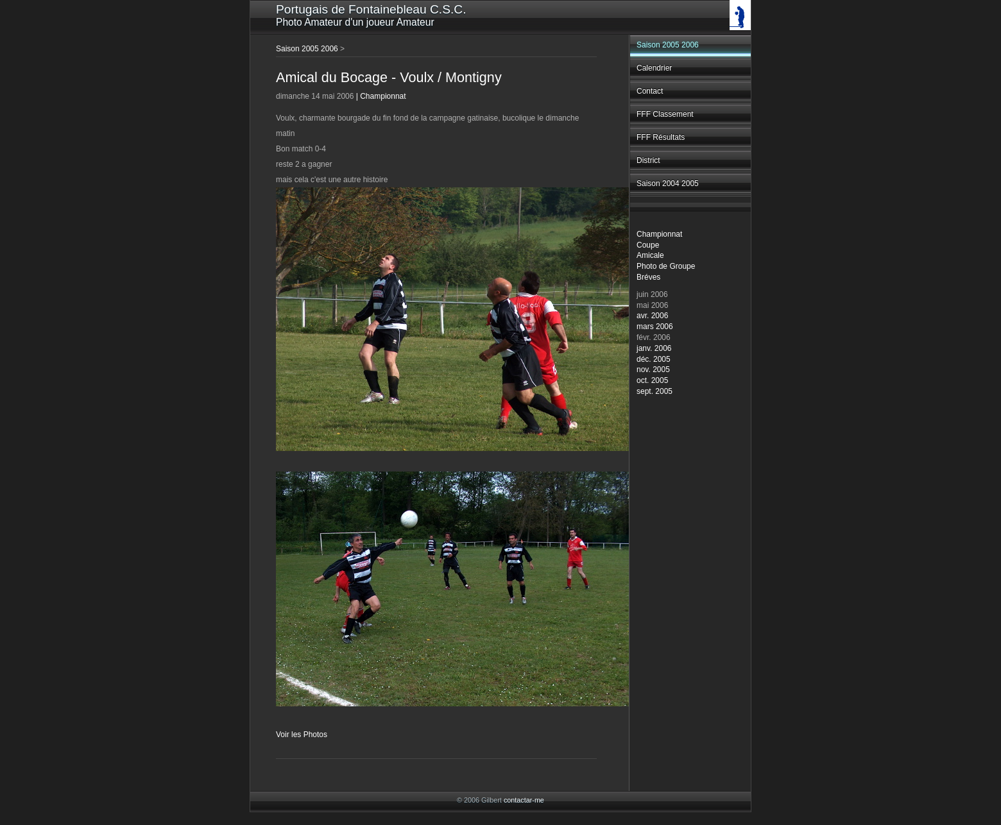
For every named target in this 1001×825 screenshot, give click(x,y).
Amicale (650, 255)
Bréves (648, 277)
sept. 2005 (654, 391)
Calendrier (654, 68)
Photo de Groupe (666, 266)
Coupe (648, 245)
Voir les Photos (301, 734)
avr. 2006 (652, 315)
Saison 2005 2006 (668, 44)
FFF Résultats (661, 137)
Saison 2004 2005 (668, 183)
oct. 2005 (652, 380)
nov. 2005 (653, 369)
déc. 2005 (654, 359)
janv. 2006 (654, 348)
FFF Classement (665, 114)
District (648, 160)
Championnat (659, 234)
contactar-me (524, 800)
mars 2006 (655, 326)
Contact (650, 91)
